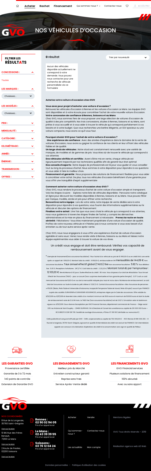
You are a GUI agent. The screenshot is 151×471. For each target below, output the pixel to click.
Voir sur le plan (8, 429)
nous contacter (109, 223)
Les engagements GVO (71, 363)
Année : (5, 152)
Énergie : (6, 160)
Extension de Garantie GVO (17, 384)
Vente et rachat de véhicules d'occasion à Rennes (14, 403)
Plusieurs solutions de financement (130, 373)
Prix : (4, 122)
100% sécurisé (129, 379)
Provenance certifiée (17, 368)
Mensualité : (9, 129)
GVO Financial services (129, 368)
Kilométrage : (10, 145)
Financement (63, 6)
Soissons (109, 195)
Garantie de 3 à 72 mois (17, 373)
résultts (20, 60)
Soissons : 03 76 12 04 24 (47, 446)
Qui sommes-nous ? (87, 5)
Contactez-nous (113, 5)
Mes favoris (127, 6)
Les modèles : (9, 105)
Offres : (6, 175)
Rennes (100, 195)
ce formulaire (57, 86)
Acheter (29, 6)
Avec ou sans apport (130, 384)
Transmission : (10, 168)
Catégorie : (8, 137)
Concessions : (10, 72)
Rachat (45, 6)
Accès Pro (144, 5)
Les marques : (9, 89)
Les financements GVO (129, 363)
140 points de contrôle (17, 379)
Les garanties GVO (17, 363)
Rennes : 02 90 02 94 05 (47, 422)
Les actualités (75, 447)
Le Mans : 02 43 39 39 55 (47, 434)
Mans (123, 195)
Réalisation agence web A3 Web (129, 446)
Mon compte (94, 447)
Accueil (18, 6)
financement (93, 217)
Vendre (91, 417)
